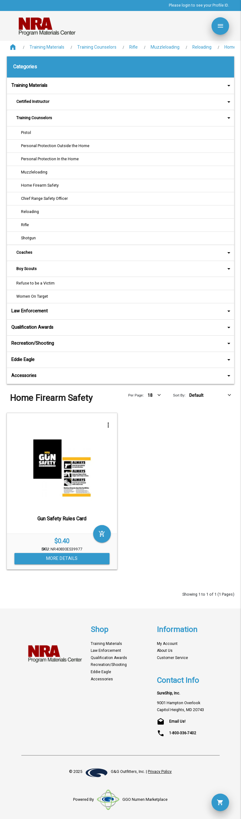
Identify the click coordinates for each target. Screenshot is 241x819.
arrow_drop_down (220, 85)
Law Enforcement (121, 311)
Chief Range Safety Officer (44, 198)
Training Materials (46, 47)
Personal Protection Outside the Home (55, 146)
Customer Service (172, 658)
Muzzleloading (165, 47)
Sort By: (179, 395)
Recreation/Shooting (121, 343)
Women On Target (32, 296)
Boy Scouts (124, 268)
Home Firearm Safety (40, 185)
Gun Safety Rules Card (61, 519)
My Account (167, 643)
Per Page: (136, 395)
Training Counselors (96, 47)
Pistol (26, 133)
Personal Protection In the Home (50, 159)
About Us (165, 650)
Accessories (121, 375)
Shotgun (28, 238)
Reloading (202, 47)
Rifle (133, 47)
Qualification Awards (121, 327)
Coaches (124, 252)
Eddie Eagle (121, 359)
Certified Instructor (124, 102)
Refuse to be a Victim (35, 283)
